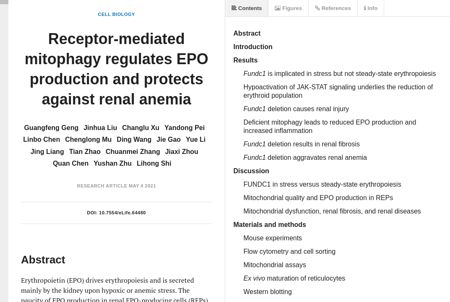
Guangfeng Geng (51, 127)
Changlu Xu (140, 127)
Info (370, 8)
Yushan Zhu (113, 163)
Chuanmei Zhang (133, 151)
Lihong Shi (154, 163)
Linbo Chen (41, 139)
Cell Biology (116, 14)
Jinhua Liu (100, 127)
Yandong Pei (184, 127)
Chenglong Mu (88, 139)
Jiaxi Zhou (181, 151)
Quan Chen (70, 163)
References (333, 8)
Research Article (102, 185)
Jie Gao (168, 139)
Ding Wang (134, 139)
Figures (288, 8)
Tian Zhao (85, 151)
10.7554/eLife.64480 (122, 212)
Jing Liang (47, 151)
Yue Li (195, 139)
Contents (247, 8)
